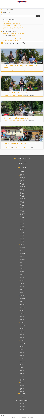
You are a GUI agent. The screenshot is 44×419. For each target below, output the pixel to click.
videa (22, 411)
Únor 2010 (22, 306)
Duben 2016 (22, 249)
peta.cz (15, 417)
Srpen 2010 (22, 297)
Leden (9, 9)
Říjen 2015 (22, 250)
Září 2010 (22, 295)
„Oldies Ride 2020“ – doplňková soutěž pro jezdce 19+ (20, 66)
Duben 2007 (22, 355)
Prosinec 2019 (22, 213)
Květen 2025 (22, 169)
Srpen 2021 (22, 196)
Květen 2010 (22, 301)
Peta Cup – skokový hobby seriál (22, 400)
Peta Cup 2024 (22, 409)
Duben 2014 (22, 262)
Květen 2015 (22, 256)
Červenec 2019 (22, 219)
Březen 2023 (22, 181)
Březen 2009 (22, 321)
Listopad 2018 (22, 228)
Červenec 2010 (22, 298)
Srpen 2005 (22, 383)
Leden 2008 (22, 342)
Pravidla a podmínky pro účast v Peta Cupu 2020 (20, 144)
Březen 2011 (22, 291)
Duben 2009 (22, 319)
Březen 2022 (22, 192)
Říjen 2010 (22, 294)
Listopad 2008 (22, 327)
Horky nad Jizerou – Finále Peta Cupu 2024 (13, 23)
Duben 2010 (22, 303)
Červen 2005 (22, 386)
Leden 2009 (22, 324)
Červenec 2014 (22, 259)
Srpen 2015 (22, 252)
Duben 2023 (22, 180)
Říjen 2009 (22, 310)
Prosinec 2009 (22, 307)
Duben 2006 (22, 373)
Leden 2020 (22, 211)
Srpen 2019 (22, 217)
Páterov (13, 35)
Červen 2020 (22, 208)
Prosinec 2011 (22, 279)
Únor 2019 (22, 225)
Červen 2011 (22, 286)
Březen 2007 (22, 356)
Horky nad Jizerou (7, 22)
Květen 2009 (22, 318)
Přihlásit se (22, 160)
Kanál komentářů (22, 163)
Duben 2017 (22, 243)
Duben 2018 (22, 238)
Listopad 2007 (22, 345)
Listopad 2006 (22, 362)
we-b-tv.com (6, 38)
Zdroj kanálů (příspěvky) (22, 162)
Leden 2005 (22, 391)
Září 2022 (22, 183)
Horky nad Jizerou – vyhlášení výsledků (12, 25)
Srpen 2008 (22, 331)
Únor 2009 (22, 322)
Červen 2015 (22, 255)
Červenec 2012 (22, 271)
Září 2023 (22, 175)
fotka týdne (22, 396)
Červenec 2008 (22, 333)
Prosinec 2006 (22, 361)
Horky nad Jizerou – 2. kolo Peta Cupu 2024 (13, 27)
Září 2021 (22, 195)
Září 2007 (22, 347)
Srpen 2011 (22, 283)
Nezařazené (22, 399)
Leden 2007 (22, 359)
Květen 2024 (22, 174)
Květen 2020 (22, 210)
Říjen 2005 (22, 380)
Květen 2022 (22, 189)
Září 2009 (22, 312)
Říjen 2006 (22, 364)
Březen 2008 (22, 339)
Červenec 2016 (22, 247)
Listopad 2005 (22, 379)
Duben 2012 (22, 276)
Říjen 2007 (22, 346)
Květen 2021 (22, 201)
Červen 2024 (22, 172)
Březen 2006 (22, 374)
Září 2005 (22, 382)
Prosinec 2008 (22, 325)
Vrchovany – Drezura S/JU (19, 33)
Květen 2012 (22, 274)
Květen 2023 (22, 178)
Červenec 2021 (22, 198)
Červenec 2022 (22, 186)
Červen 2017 (22, 241)
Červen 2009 (22, 316)
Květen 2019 (22, 222)
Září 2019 (22, 216)
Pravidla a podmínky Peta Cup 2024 (11, 29)
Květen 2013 (22, 265)
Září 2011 (22, 282)
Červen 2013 (22, 264)
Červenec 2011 (22, 285)
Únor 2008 (22, 340)
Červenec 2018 (22, 234)
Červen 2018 (22, 235)
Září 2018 (22, 231)
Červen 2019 (22, 220)
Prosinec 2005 (22, 377)
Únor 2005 (22, 389)
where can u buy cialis (8, 33)
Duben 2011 (22, 289)
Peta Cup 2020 (12, 70)
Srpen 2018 (22, 232)
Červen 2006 (22, 370)
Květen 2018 (22, 237)
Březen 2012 (22, 277)
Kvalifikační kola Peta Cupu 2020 (16, 118)
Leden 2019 (22, 226)
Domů (2, 9)
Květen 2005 (22, 388)
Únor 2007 (22, 358)
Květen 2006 (22, 371)
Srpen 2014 (22, 258)
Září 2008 (22, 330)
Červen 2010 (22, 300)
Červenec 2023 (22, 177)
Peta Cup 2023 (22, 408)
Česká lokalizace (22, 165)
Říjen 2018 (22, 229)
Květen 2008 (22, 336)
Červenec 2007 (22, 350)
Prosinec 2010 (22, 292)
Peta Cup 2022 (22, 406)
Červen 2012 (22, 273)
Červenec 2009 (22, 315)
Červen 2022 (22, 187)
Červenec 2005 (22, 385)
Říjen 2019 (22, 214)
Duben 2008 (22, 337)
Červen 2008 (22, 334)
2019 (4, 40)
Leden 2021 (22, 202)
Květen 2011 (22, 288)
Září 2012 (22, 268)
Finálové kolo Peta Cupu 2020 (15, 93)
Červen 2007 (22, 352)
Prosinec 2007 (22, 343)
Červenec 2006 (22, 368)
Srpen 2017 (22, 240)
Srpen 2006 (22, 367)
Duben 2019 (22, 223)
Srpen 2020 (22, 205)
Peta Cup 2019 (22, 402)
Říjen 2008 (22, 328)
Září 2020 (22, 204)
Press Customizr (24, 417)
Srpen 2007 (22, 349)
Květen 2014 (22, 261)
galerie (10, 147)
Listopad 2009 (22, 309)
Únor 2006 (22, 376)
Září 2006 (22, 365)
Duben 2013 (22, 267)
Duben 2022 (22, 190)
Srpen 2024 (22, 171)
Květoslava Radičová (20, 70)
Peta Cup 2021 (22, 405)
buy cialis (5, 37)
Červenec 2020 (22, 207)
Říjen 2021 (22, 193)
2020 (5, 9)
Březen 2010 (22, 304)
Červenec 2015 (22, 253)
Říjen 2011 (22, 280)
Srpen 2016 (22, 246)
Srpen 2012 (22, 270)
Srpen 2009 (22, 313)
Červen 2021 (22, 199)
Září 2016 (22, 244)
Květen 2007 (22, 353)
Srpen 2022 (22, 184)
